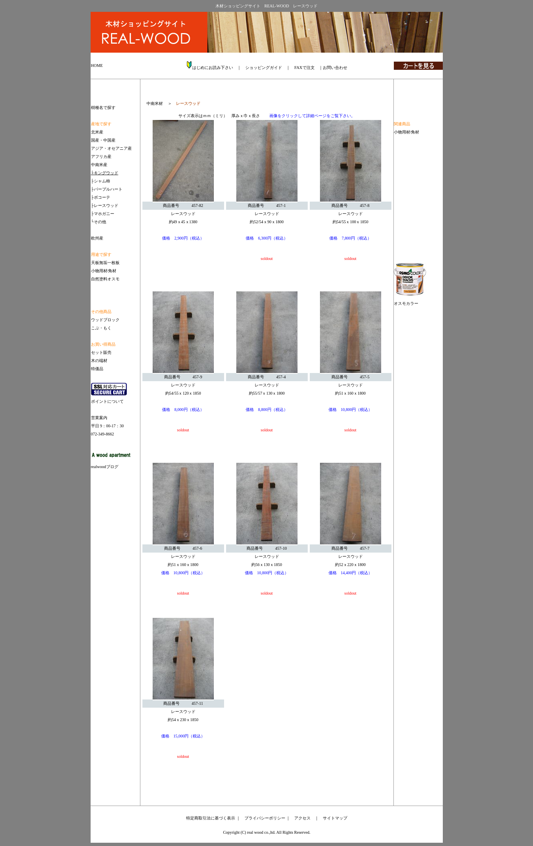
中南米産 (99, 164)
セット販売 (101, 352)
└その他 (98, 222)
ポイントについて (107, 401)
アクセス (302, 818)
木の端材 (99, 360)
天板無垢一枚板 (105, 262)
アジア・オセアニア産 (111, 148)
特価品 (97, 368)
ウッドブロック (105, 320)
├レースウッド (104, 205)
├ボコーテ (100, 197)
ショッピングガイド (263, 67)
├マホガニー (102, 213)
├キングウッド (104, 173)
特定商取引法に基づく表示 (210, 818)
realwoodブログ (104, 466)
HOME (97, 65)
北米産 (97, 132)
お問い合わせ (335, 67)
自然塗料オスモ (105, 279)
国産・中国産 (103, 140)
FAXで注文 (304, 67)
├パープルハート (106, 189)
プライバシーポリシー (264, 818)
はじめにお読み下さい (212, 67)
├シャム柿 (100, 181)
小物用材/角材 (407, 132)
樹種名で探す (103, 107)
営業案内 (99, 417)
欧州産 (97, 238)
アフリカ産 (101, 156)
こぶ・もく (101, 328)
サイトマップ (335, 818)
